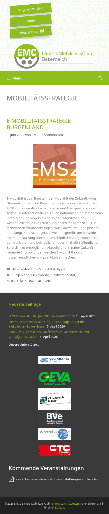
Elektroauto (40, 275)
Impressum (59, 503)
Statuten (73, 503)
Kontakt (60, 507)
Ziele (47, 281)
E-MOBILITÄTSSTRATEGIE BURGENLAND (39, 124)
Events (30, 20)
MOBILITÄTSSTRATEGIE (24, 281)
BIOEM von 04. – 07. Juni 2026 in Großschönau (42, 316)
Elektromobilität (63, 275)
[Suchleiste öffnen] (100, 78)
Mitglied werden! (31, 9)
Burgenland (20, 275)
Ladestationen (31, 32)
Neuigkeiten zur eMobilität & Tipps (38, 269)
